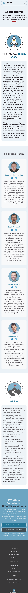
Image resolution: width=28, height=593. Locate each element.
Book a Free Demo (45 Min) (14, 526)
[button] (24, 3)
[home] (8, 3)
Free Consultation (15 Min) (14, 531)
